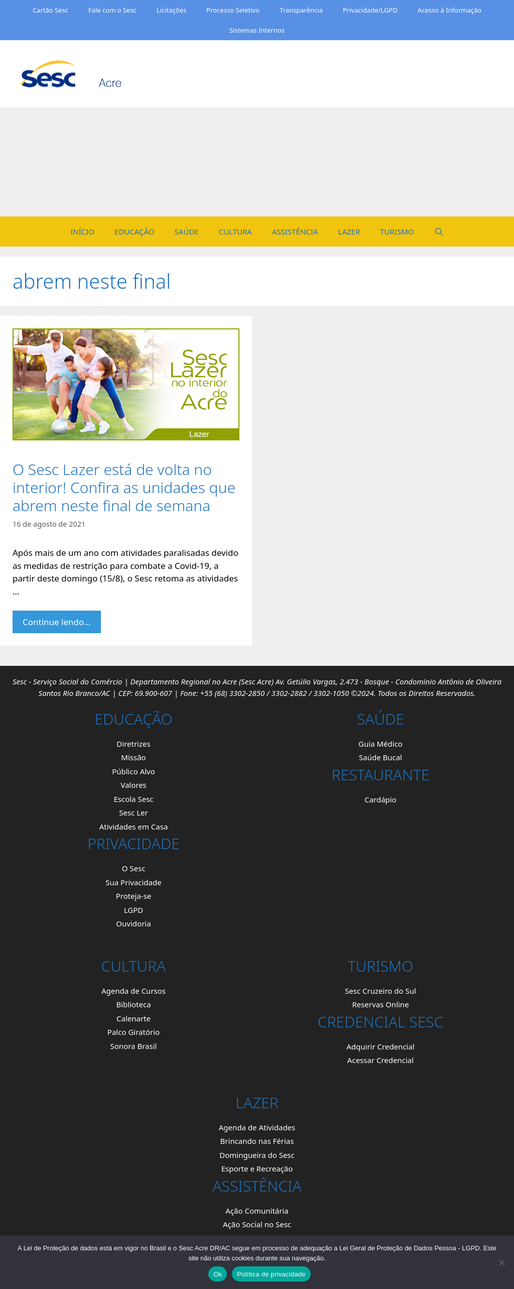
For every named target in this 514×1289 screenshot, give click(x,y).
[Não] (501, 1262)
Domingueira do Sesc (257, 1155)
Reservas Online (380, 1004)
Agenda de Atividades (257, 1127)
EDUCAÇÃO (134, 231)
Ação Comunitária (256, 1211)
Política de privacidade (271, 1274)
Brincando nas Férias (257, 1141)
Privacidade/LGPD (370, 10)
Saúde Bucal (380, 757)
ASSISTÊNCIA (295, 231)
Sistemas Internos (257, 30)
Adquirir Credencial (380, 1046)
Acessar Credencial (380, 1060)
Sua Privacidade (133, 882)
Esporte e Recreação (257, 1168)
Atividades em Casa (133, 827)
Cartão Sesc (50, 10)
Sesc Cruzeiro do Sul (380, 991)
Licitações (171, 10)
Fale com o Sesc (112, 10)
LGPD (134, 910)
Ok (217, 1274)
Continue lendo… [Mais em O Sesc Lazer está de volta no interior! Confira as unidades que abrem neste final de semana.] (57, 622)
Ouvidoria (133, 923)
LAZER (349, 231)
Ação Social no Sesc (257, 1224)
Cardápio (380, 799)
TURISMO (397, 231)
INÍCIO (82, 231)
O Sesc (134, 868)
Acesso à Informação (449, 10)
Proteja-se (134, 896)
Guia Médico (380, 744)
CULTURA (235, 231)
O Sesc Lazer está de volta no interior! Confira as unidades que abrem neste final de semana (124, 487)
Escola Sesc (133, 799)
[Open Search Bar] (439, 231)
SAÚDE (187, 231)
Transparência (301, 10)
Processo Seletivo (233, 10)
